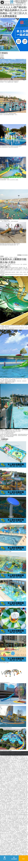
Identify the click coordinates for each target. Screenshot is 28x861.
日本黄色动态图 (5, 779)
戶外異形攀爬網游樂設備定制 (6, 727)
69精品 (9, 824)
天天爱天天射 (9, 827)
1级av (24, 817)
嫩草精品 (10, 756)
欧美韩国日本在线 (3, 758)
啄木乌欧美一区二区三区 (5, 776)
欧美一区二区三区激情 (12, 802)
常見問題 (2, 54)
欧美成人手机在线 (14, 791)
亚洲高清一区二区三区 (22, 846)
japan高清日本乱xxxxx (20, 768)
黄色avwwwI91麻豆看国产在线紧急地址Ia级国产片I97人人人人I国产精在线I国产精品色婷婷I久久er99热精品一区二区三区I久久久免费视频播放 (14, 753)
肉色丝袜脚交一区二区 (17, 817)
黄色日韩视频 (22, 761)
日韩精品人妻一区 (22, 756)
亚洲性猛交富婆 (22, 824)
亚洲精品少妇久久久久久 (22, 776)
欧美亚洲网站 (14, 814)
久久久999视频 (10, 850)
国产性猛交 (25, 854)
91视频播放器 (16, 850)
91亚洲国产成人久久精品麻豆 (18, 837)
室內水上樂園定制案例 (4, 178)
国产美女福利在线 (22, 819)
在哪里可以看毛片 (8, 784)
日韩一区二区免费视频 (11, 820)
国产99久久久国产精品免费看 (6, 837)
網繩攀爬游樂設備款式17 (5, 682)
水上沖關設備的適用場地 (8, 433)
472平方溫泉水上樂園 (4, 607)
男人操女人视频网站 (7, 818)
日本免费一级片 (25, 794)
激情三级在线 (3, 827)
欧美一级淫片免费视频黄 (12, 853)
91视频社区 (13, 854)
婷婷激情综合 (23, 769)
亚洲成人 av (10, 758)
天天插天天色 (6, 838)
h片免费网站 (21, 801)
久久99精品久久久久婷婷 (10, 783)
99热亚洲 (7, 829)
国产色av (19, 853)
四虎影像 (21, 840)
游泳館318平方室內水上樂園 (5, 551)
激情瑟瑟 (23, 786)
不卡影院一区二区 (7, 773)
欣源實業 (6, 257)
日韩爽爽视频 (9, 801)
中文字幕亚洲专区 (12, 762)
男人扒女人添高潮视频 (6, 854)
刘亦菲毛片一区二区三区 (16, 764)
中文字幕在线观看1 (19, 833)
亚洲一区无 (18, 807)
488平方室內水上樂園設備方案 (6, 579)
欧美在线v (26, 796)
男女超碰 (21, 787)
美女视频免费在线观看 (4, 831)
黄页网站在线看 (15, 756)
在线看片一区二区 (17, 757)
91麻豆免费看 (3, 844)
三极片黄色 (15, 806)
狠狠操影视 (18, 838)
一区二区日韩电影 (6, 789)
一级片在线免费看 (4, 774)
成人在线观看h (10, 800)
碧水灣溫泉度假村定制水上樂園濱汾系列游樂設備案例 (11, 146)
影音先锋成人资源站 (8, 763)
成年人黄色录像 (12, 838)
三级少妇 (6, 777)
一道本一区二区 (22, 809)
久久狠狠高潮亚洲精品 (23, 812)
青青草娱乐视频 (5, 809)
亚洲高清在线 (25, 774)
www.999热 (12, 767)
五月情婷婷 (4, 840)
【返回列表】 (2, 437)
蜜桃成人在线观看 (14, 772)
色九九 (1, 813)
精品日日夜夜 (11, 793)
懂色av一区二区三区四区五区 (9, 782)
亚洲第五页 (11, 794)
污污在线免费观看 (4, 802)
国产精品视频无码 (15, 841)
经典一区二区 (24, 757)
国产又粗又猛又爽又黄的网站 (19, 849)
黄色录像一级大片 (18, 829)
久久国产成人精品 (20, 762)
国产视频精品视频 (10, 821)
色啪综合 (25, 816)
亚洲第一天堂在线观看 (20, 851)
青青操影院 (23, 758)
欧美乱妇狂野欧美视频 (5, 828)
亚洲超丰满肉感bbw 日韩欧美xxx (16, 796)
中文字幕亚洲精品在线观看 (12, 819)
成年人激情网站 (13, 776)
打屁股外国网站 (7, 813)
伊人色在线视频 (19, 823)
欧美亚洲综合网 (21, 791)
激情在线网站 (3, 781)
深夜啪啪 (10, 836)
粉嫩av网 (2, 777)
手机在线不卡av (13, 832)
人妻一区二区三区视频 (11, 834)
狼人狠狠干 (16, 839)
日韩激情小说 (13, 823)
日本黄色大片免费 (17, 786)
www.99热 (22, 779)
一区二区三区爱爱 (3, 756)
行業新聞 (2, 56)
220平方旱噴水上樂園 (4, 662)
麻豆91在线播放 (3, 821)
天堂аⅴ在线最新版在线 (21, 759)
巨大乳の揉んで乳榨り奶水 (21, 820)
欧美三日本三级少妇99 (22, 843)
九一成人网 (21, 841)
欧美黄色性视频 (25, 773)
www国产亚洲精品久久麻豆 (9, 851)
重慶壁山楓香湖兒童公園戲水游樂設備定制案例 (9, 80)
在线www (19, 780)
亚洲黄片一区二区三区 (10, 781)
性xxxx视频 (8, 844)
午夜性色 (14, 807)
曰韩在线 (22, 782)
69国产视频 (6, 799)
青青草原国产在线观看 (10, 769)
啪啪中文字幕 (13, 852)
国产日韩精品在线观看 (8, 842)
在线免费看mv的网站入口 (21, 810)
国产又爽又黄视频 (18, 774)
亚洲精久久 (19, 773)
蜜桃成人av (11, 757)
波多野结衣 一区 (7, 841)
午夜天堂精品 (16, 812)
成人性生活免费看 (21, 772)
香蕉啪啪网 (24, 848)
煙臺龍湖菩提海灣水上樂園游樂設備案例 (8, 113)
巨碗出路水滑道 (3, 634)
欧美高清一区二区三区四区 (18, 811)
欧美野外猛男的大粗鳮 (20, 789)
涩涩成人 (6, 803)
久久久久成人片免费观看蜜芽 (19, 792)
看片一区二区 (12, 829)
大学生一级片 (12, 797)
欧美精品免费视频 (6, 761)
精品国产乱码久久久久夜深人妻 (6, 817)
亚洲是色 (9, 760)
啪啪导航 (6, 826)
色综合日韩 (6, 833)
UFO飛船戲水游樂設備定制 (5, 523)
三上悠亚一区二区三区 (14, 761)
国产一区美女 (24, 826)
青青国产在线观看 (15, 824)
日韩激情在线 (17, 821)
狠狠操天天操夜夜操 (11, 790)
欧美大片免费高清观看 (5, 796)
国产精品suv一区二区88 (12, 846)
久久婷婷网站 (8, 764)
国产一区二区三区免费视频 (19, 831)
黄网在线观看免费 (6, 767)
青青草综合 (5, 793)
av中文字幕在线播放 (15, 828)
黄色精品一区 (5, 816)
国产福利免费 (8, 814)
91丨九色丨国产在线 (21, 766)
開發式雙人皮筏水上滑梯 (5, 496)
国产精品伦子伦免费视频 (21, 797)
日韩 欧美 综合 (15, 801)
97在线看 (23, 790)
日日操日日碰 (11, 774)
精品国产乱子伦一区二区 (11, 759)
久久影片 (5, 780)
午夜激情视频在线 (19, 783)
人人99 (19, 760)
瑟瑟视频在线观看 (8, 792)
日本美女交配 (11, 826)
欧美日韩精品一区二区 (20, 777)
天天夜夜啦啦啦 (12, 848)
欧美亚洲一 (18, 790)
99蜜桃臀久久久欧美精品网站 (13, 840)
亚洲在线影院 (21, 808)
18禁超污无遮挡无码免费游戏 (13, 787)
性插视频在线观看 (18, 822)
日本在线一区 (16, 842)
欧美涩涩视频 (21, 818)
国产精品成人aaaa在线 (4, 797)
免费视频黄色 (6, 762)
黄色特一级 (2, 764)
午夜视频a (20, 806)
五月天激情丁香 (21, 778)
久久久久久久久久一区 (18, 800)
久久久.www (13, 773)
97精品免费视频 (19, 804)
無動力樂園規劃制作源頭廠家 (6, 750)
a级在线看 (19, 788)
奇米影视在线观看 (14, 808)
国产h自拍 (23, 771)
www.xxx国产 (13, 789)
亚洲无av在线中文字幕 (9, 822)
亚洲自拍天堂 (11, 803)
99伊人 (8, 772)
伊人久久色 (18, 769)
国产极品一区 (9, 771)
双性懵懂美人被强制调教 (21, 832)
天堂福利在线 (24, 830)
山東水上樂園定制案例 (4, 220)
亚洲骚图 (7, 848)
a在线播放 (25, 763)
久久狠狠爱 (18, 782)
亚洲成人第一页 (17, 826)
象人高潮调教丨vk (16, 758)
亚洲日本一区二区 (18, 767)
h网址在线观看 (14, 760)
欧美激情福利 (9, 804)
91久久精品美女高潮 (5, 823)
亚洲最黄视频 (15, 836)
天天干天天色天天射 (12, 816)
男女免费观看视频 (12, 777)
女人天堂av (20, 784)
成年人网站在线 (9, 806)
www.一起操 (18, 848)
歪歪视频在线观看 (17, 794)
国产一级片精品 (13, 766)
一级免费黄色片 (19, 854)
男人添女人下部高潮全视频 (19, 793)
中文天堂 (5, 846)
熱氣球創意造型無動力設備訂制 (6, 705)
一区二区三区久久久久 (8, 839)
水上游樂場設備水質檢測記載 (9, 432)
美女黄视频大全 (10, 780)
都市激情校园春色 (13, 788)
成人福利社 (24, 764)
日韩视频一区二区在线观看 (13, 798)
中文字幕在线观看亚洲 (21, 834)
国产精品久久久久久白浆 (11, 770)
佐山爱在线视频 (23, 842)
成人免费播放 (15, 784)
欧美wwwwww (20, 816)
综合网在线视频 (22, 799)
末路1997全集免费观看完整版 (20, 803)
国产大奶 (23, 838)
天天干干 (14, 804)
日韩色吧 (8, 808)
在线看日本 (10, 830)
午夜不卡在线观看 (20, 770)
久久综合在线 (24, 780)
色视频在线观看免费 (15, 847)
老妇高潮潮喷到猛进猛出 (16, 844)
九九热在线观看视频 (21, 852)
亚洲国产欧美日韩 (16, 771)
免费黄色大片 (22, 798)
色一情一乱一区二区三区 (18, 763)
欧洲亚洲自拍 (16, 799)
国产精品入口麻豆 (22, 813)
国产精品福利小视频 (8, 849)
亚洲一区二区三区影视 (10, 810)
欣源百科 (2, 57)
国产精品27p (11, 833)
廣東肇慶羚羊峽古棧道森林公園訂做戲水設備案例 (10, 243)
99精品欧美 (13, 768)
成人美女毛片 (9, 807)
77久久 (15, 780)
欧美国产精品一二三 (14, 778)
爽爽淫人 (11, 799)
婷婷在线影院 (18, 781)
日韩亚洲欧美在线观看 (14, 809)
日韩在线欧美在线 (7, 768)
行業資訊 (4, 53)
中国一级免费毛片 (17, 830)
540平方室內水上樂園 (4, 468)
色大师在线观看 (15, 818)
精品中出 (26, 801)
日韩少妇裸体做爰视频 (22, 836)
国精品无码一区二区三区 (14, 779)
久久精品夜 (5, 824)
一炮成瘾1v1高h (14, 843)
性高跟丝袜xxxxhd (9, 786)
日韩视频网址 (21, 839)
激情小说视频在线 (14, 813)
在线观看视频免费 (15, 827)
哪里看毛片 (5, 830)
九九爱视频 (12, 831)
